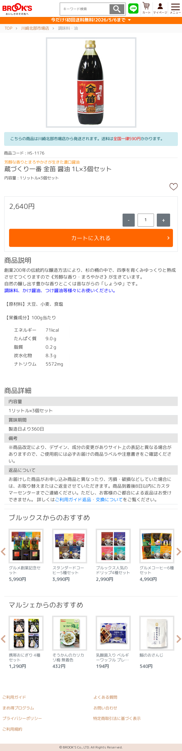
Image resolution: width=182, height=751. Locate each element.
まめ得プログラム (18, 708)
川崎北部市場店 (35, 28)
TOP (8, 28)
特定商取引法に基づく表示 (117, 718)
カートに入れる (91, 238)
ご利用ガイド (14, 697)
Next (179, 553)
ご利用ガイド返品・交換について (89, 499)
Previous (3, 553)
